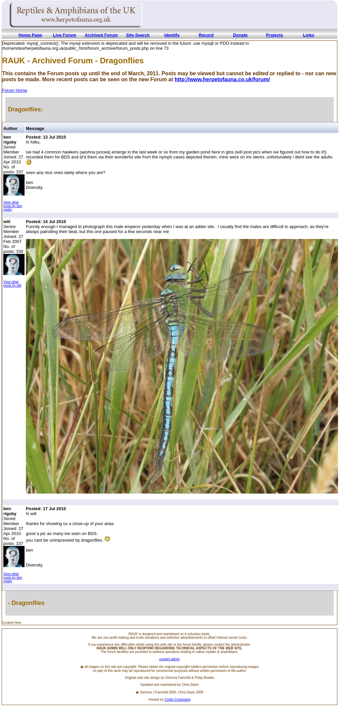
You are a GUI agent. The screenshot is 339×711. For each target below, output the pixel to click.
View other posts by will (12, 283)
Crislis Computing (177, 699)
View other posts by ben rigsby (12, 206)
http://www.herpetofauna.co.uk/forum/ (222, 79)
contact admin (169, 659)
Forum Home (14, 90)
